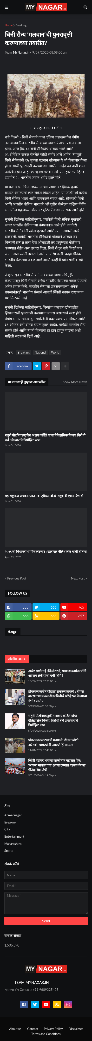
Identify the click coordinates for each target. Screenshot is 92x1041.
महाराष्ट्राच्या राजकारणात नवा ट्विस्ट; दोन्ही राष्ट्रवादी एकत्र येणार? (44, 496)
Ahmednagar (13, 815)
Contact (32, 1029)
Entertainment (14, 836)
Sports (8, 851)
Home (9, 25)
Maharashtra (12, 844)
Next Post (78, 578)
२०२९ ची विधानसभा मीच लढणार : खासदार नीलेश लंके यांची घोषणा (46, 551)
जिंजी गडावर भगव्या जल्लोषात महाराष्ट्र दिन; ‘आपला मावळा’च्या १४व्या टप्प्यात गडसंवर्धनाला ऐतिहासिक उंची (56, 765)
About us (15, 1029)
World (55, 352)
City (7, 829)
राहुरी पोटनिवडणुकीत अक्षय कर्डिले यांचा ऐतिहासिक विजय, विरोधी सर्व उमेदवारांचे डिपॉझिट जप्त (45, 437)
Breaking (20, 25)
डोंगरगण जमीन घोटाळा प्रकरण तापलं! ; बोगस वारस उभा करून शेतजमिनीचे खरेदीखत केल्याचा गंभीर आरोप (57, 696)
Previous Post (16, 578)
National (40, 352)
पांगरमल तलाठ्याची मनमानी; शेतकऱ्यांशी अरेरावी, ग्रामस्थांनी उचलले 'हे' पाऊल (53, 742)
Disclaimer (76, 1029)
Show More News (75, 382)
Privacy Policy (53, 1029)
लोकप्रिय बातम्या (17, 659)
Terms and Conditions (46, 1034)
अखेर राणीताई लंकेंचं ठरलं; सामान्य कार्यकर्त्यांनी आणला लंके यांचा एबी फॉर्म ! (57, 673)
